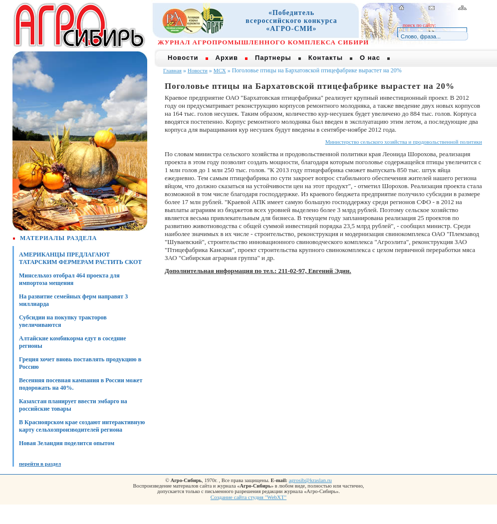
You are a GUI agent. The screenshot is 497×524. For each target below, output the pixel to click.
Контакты (325, 57)
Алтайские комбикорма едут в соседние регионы (72, 342)
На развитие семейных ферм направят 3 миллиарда (73, 300)
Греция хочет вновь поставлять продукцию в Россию (80, 363)
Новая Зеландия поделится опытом (66, 443)
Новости (183, 57)
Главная (172, 70)
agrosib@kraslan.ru (310, 480)
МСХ (220, 70)
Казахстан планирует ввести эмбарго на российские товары (73, 405)
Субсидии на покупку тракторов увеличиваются (63, 321)
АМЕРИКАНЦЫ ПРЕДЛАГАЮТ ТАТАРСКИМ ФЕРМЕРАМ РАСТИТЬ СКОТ (80, 258)
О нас (370, 57)
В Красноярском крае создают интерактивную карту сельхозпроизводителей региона (82, 426)
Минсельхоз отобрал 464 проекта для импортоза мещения (69, 279)
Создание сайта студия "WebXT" (248, 497)
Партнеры (273, 57)
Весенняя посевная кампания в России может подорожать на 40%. (80, 384)
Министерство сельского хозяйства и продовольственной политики (403, 142)
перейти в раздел (40, 464)
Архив (227, 57)
